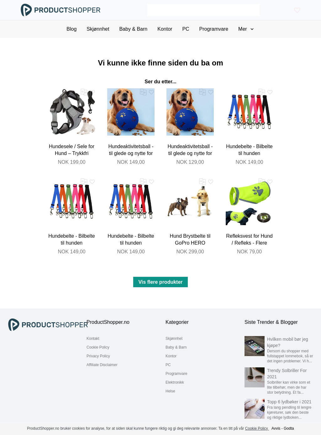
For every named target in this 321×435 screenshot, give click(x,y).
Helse (170, 391)
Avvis (275, 428)
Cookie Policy (98, 347)
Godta (289, 428)
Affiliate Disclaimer (102, 365)
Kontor (171, 356)
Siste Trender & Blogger (271, 322)
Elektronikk (175, 382)
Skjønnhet (174, 338)
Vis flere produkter (160, 282)
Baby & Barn (176, 347)
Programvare (176, 373)
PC (168, 365)
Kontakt (93, 338)
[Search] (203, 10)
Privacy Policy (98, 356)
